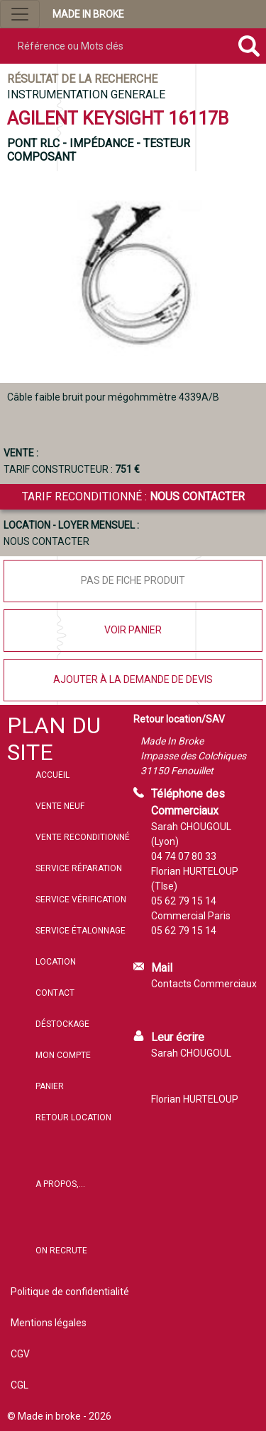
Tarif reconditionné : (133, 496)
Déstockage (62, 1024)
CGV (20, 1354)
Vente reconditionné (82, 837)
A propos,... (60, 1184)
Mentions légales (49, 1322)
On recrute (61, 1250)
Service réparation (78, 868)
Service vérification (80, 899)
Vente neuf (59, 806)
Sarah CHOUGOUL (191, 1053)
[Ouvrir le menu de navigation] (20, 14)
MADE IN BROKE (88, 14)
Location (55, 962)
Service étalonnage (80, 931)
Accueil (52, 775)
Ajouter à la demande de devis (133, 679)
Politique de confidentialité (70, 1291)
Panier (49, 1086)
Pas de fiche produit (133, 580)
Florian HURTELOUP (194, 1099)
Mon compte (63, 1055)
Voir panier (133, 630)
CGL (19, 1385)
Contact (54, 993)
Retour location (73, 1117)
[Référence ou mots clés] (115, 46)
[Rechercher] (248, 46)
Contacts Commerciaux (204, 983)
